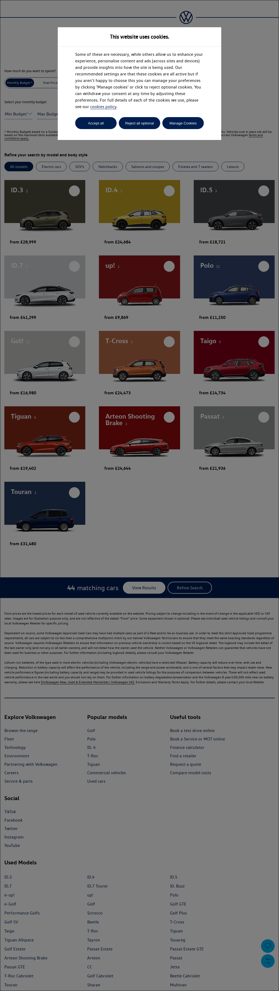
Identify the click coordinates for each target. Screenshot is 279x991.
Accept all (96, 123)
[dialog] (139, 495)
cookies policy (103, 106)
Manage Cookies (183, 123)
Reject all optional (139, 123)
